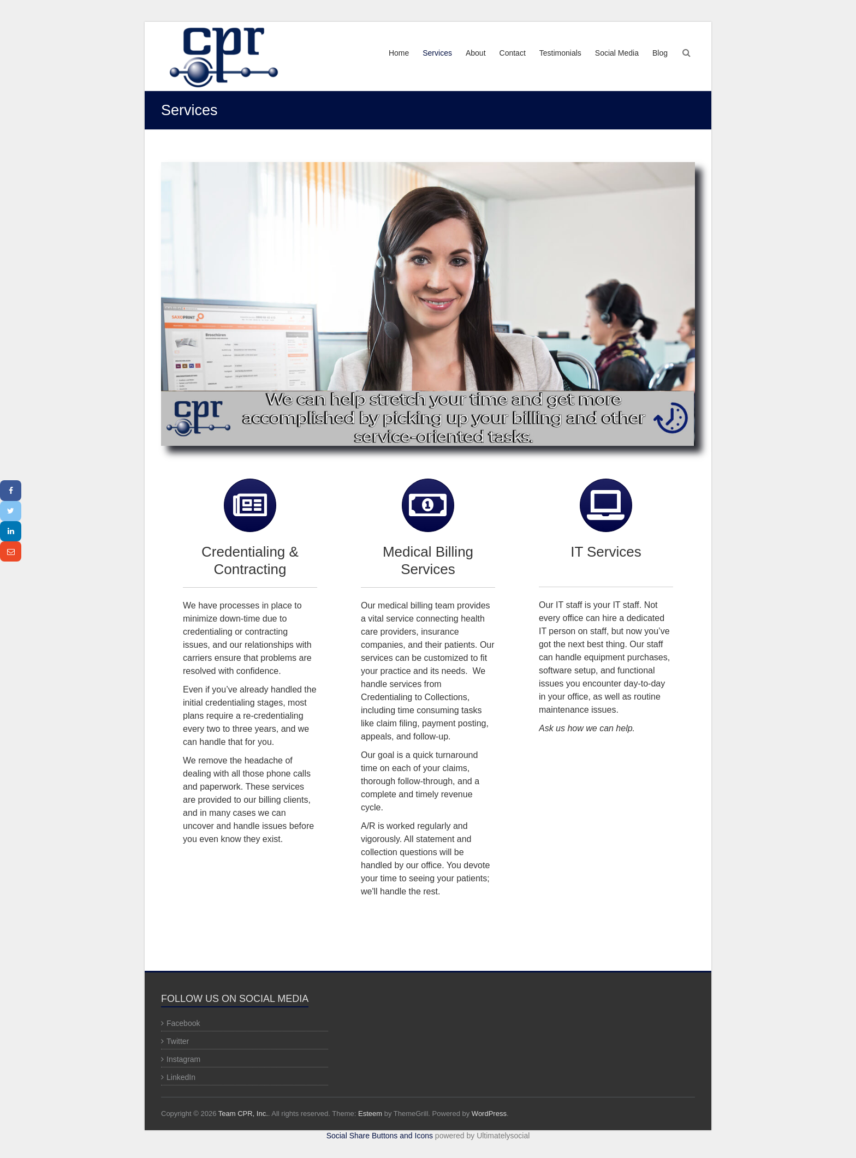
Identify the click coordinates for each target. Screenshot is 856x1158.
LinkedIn (181, 1077)
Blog (660, 53)
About (476, 53)
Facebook (183, 1023)
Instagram (183, 1059)
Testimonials (560, 53)
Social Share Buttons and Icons (379, 1135)
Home (399, 53)
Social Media (617, 53)
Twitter (178, 1041)
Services (437, 53)
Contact (513, 53)
